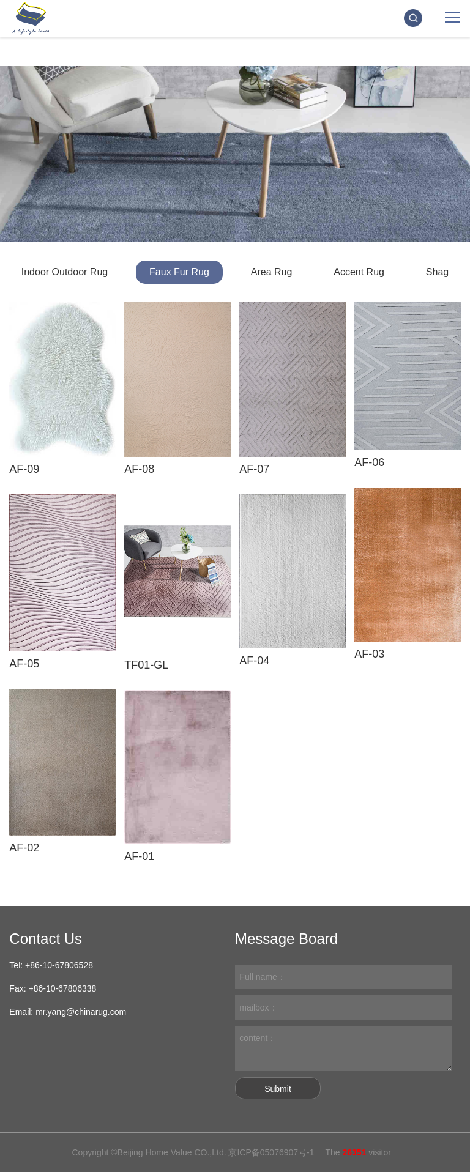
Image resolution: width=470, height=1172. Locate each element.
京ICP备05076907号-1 (271, 1152)
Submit (277, 1089)
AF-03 (369, 654)
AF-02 (24, 848)
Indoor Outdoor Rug (64, 272)
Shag (437, 272)
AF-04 (254, 661)
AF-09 (24, 469)
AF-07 (254, 469)
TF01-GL (146, 665)
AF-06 (369, 462)
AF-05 (24, 664)
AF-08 (139, 469)
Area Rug (272, 272)
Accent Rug (359, 272)
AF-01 (139, 856)
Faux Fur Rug (179, 272)
